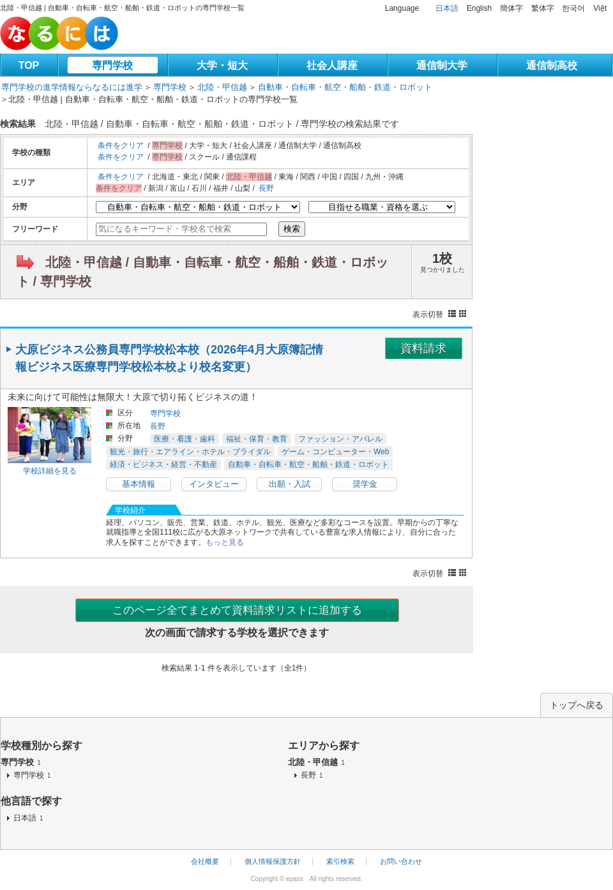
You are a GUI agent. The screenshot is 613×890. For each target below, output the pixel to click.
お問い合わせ (401, 861)
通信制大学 (441, 65)
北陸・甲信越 (222, 87)
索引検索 (340, 861)
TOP (29, 65)
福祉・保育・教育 (256, 438)
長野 (266, 188)
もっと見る (225, 542)
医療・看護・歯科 (184, 438)
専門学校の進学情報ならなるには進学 (71, 87)
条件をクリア (121, 145)
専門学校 (112, 65)
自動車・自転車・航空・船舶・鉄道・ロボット (345, 87)
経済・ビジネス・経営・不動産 (163, 464)
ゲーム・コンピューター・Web (335, 451)
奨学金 (364, 484)
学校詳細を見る (50, 470)
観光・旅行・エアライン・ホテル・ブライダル (190, 451)
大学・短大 (222, 65)
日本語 (446, 8)
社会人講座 (332, 65)
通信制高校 (551, 65)
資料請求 (423, 348)
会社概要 (205, 861)
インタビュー (214, 484)
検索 (292, 229)
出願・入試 (289, 484)
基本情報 (138, 484)
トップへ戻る (576, 705)
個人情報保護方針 (273, 861)
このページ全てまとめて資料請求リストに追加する (237, 610)
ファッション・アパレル (340, 438)
